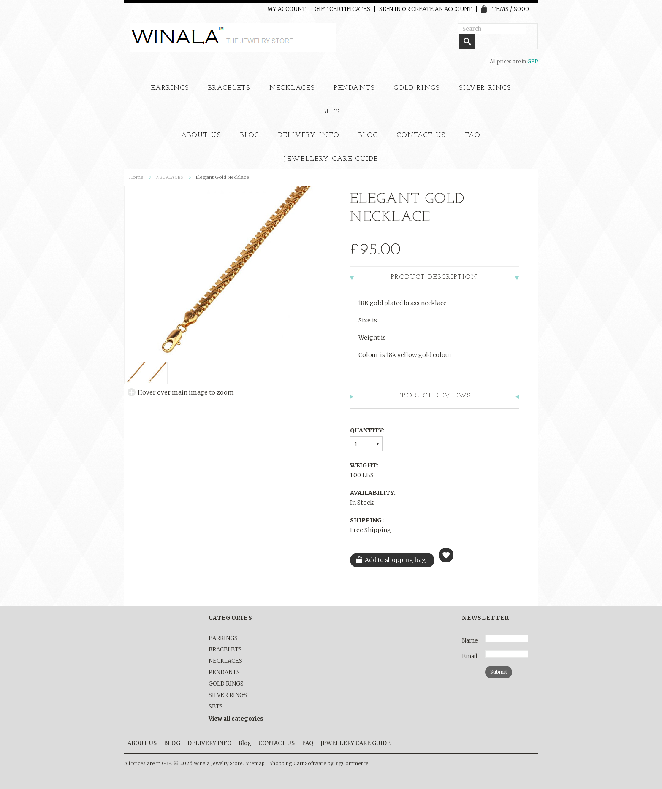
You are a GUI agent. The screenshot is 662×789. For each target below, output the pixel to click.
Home (136, 177)
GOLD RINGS (417, 88)
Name (470, 640)
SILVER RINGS (485, 88)
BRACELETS (229, 88)
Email (469, 656)
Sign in (390, 9)
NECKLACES (292, 88)
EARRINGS (170, 88)
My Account (286, 9)
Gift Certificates (342, 9)
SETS (331, 111)
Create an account (441, 9)
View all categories (236, 718)
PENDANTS (354, 88)
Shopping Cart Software (297, 763)
